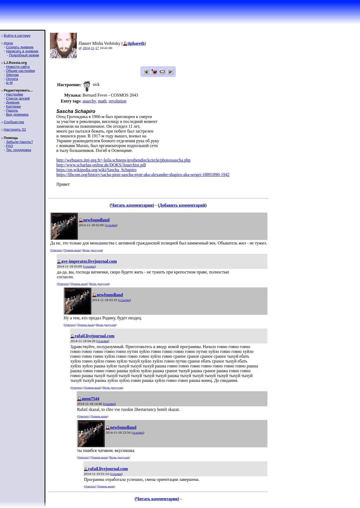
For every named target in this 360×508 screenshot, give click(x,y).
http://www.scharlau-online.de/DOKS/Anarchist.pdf (101, 165)
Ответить (56, 250)
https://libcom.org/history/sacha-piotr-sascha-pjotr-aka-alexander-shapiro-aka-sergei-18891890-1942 (143, 174)
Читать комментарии (132, 205)
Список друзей (18, 98)
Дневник (12, 102)
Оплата (12, 79)
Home (8, 43)
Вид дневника (17, 114)
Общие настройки (20, 71)
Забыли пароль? (19, 142)
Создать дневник (19, 47)
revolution (117, 101)
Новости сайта (18, 67)
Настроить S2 (15, 129)
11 (92, 48)
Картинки (13, 106)
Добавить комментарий (182, 205)
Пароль (12, 110)
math (102, 101)
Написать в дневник (22, 51)
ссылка (111, 225)
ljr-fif (9, 83)
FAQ (9, 146)
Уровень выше (72, 250)
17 (97, 48)
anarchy (89, 101)
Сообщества (14, 122)
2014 (86, 48)
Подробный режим (24, 55)
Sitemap (12, 75)
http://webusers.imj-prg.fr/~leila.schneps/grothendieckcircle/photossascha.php (123, 160)
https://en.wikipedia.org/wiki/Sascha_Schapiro (96, 169)
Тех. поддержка (18, 150)
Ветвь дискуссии (92, 250)
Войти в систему (17, 36)
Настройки (14, 94)
